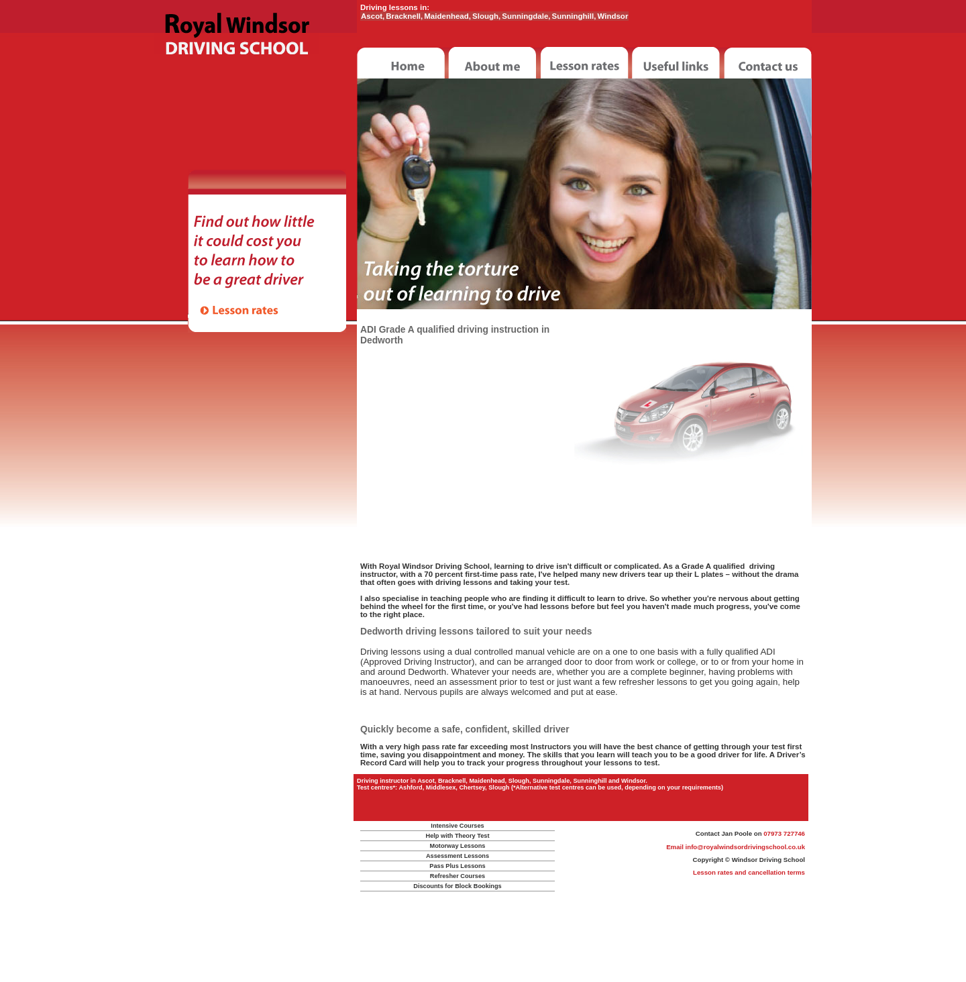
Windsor (612, 16)
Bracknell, (404, 16)
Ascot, (372, 16)
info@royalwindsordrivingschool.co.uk (745, 847)
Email (675, 847)
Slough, (486, 16)
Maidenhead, (447, 16)
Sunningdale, (526, 16)
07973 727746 (784, 833)
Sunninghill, (574, 16)
